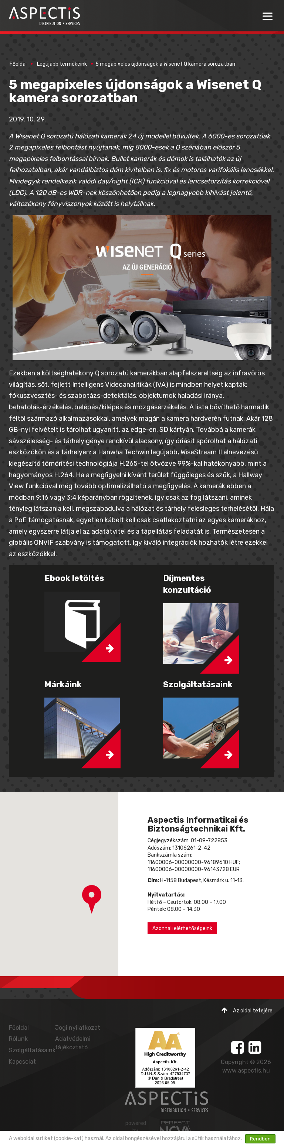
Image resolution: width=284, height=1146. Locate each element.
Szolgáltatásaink (32, 1050)
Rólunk (18, 1038)
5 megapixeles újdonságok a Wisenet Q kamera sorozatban (165, 64)
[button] (91, 899)
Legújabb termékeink (62, 64)
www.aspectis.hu (246, 1070)
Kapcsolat (22, 1061)
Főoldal (18, 64)
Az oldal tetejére (247, 1010)
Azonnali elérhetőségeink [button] (182, 928)
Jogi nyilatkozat (77, 1027)
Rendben (260, 1139)
